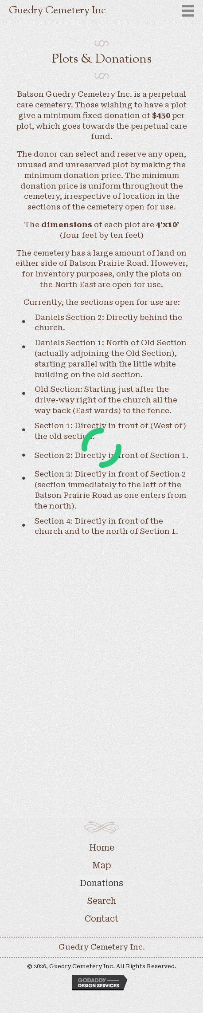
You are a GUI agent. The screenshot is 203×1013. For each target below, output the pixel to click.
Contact (101, 919)
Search (101, 901)
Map (101, 865)
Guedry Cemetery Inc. (102, 946)
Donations (101, 883)
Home (101, 848)
